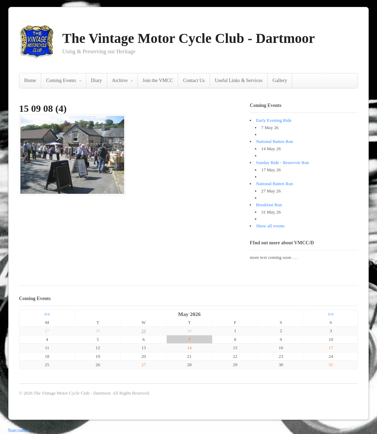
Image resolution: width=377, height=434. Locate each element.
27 (143, 364)
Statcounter (19, 430)
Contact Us (194, 80)
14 (189, 347)
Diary (96, 80)
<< (47, 314)
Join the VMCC (157, 80)
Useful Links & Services (239, 80)
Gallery (280, 80)
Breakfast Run (269, 204)
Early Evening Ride (274, 120)
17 (331, 347)
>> (331, 314)
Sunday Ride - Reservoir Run (282, 162)
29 (143, 330)
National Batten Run (274, 141)
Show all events (270, 225)
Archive (120, 80)
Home (30, 80)
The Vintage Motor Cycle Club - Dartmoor (188, 38)
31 (331, 364)
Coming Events (61, 80)
